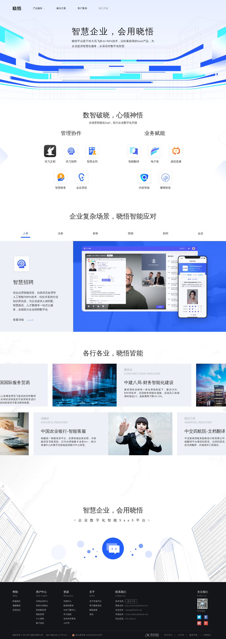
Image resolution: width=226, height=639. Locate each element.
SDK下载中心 (69, 610)
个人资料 (40, 618)
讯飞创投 (67, 614)
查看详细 (16, 319)
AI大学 (66, 623)
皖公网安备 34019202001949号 (89, 635)
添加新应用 (41, 610)
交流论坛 (17, 610)
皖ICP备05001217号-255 (56, 635)
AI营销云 (207, 635)
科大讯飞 (152, 635)
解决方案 (61, 8)
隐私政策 (93, 610)
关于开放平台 (95, 601)
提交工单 (131, 601)
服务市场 (193, 635)
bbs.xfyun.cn (130, 618)
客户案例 (82, 8)
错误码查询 (68, 605)
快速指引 (17, 601)
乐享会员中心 (42, 601)
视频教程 (17, 605)
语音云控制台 (42, 605)
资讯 (91, 614)
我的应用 (40, 614)
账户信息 (40, 623)
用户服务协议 (95, 605)
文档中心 (67, 601)
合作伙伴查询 (69, 618)
